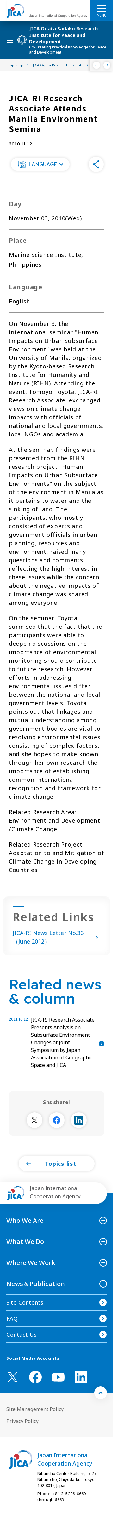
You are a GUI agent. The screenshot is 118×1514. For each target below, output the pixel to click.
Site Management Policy (35, 1409)
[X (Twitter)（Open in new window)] (12, 1377)
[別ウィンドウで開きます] (34, 1120)
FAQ (12, 1318)
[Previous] (96, 65)
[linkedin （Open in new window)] (81, 1377)
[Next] (107, 65)
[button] (40, 164)
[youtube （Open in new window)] (58, 1377)
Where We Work (30, 1262)
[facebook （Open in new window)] (35, 1377)
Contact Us (21, 1334)
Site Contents (24, 1302)
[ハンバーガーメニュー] (102, 8)
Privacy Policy (22, 1421)
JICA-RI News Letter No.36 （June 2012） (57, 937)
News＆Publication (35, 1283)
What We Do (25, 1241)
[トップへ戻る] (100, 1392)
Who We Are (24, 1220)
